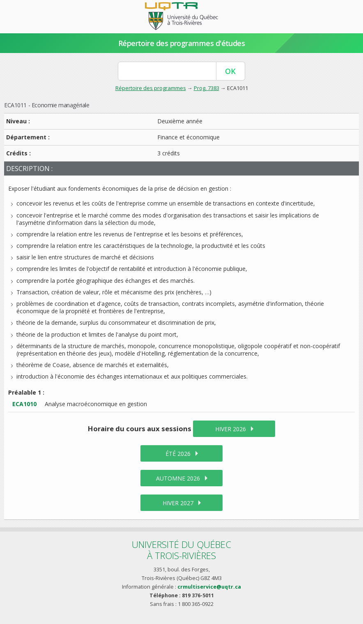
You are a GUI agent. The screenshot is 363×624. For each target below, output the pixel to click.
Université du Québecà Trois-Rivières (181, 550)
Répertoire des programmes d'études (181, 43)
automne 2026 (178, 478)
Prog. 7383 (206, 88)
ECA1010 (24, 404)
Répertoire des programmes (150, 88)
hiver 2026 (230, 429)
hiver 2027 (178, 503)
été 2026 (178, 454)
